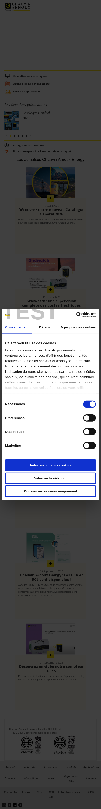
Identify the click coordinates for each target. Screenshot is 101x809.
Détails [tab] (44, 327)
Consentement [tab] (17, 327)
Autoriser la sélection (51, 478)
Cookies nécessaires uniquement (50, 491)
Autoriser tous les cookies (50, 465)
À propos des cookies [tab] (78, 327)
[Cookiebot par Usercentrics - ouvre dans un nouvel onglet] (76, 315)
